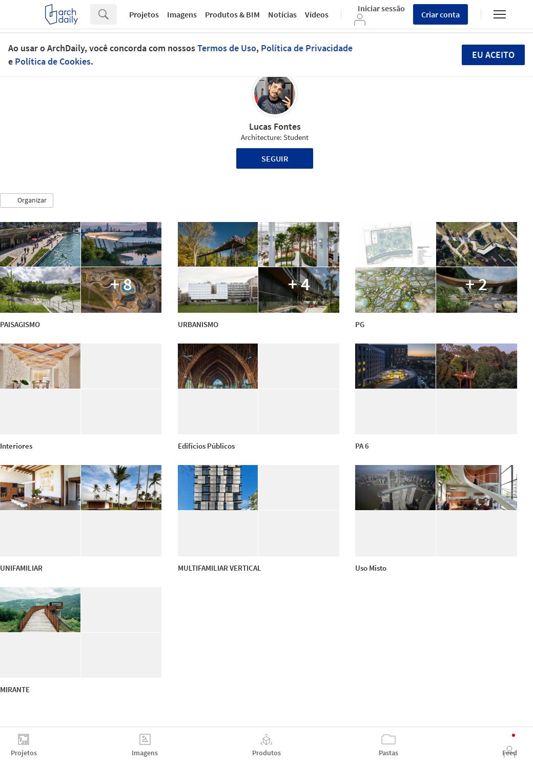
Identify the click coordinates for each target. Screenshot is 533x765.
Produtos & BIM (232, 14)
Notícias (282, 14)
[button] (26, 200)
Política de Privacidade (307, 48)
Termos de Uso (226, 48)
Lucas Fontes (275, 126)
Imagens (182, 14)
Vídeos (317, 14)
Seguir (275, 158)
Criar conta (440, 14)
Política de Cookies (53, 61)
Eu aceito (493, 55)
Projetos (144, 14)
